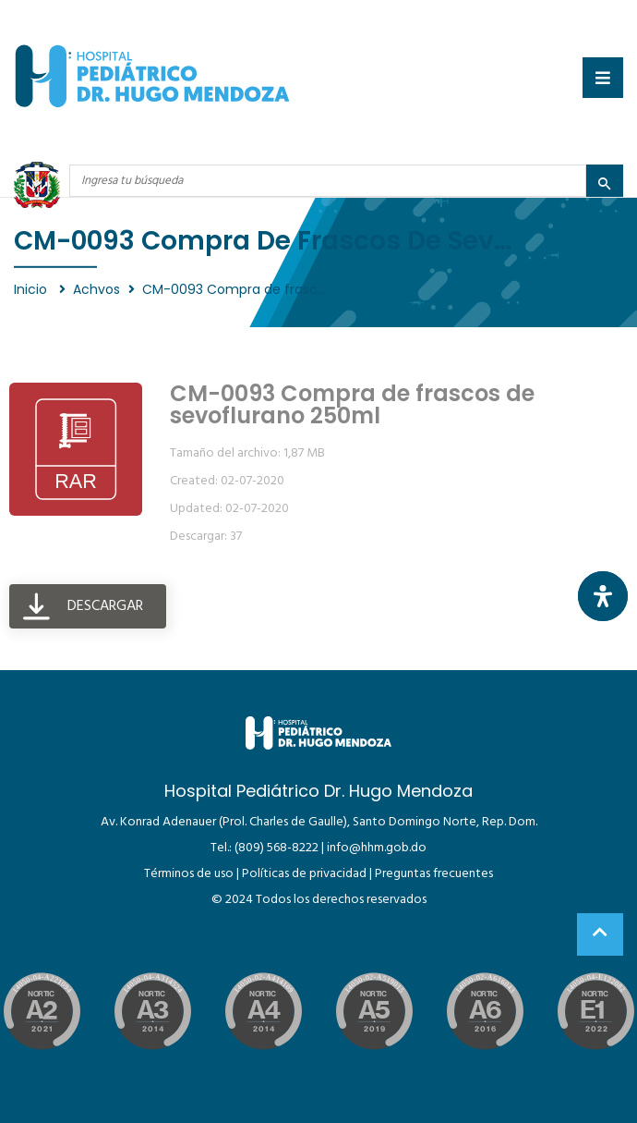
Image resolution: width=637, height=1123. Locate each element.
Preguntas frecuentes (434, 874)
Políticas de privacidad (304, 874)
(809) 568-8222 (276, 848)
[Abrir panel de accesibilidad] (603, 596)
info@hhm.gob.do (377, 848)
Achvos (96, 289)
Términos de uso (189, 874)
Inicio (32, 289)
